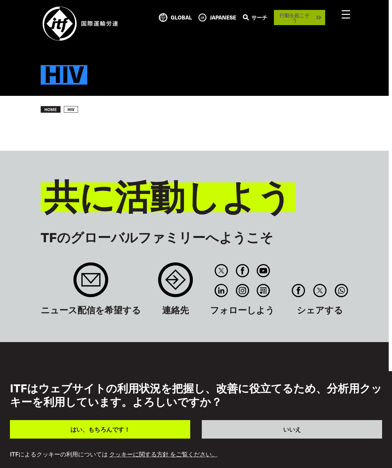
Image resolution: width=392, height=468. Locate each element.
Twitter (221, 270)
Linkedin (221, 290)
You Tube (263, 270)
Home (50, 109)
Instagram (242, 290)
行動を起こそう (294, 17)
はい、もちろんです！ (100, 429)
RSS (263, 290)
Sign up (90, 283)
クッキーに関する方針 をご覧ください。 (163, 454)
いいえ (292, 429)
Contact (175, 283)
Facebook (242, 270)
